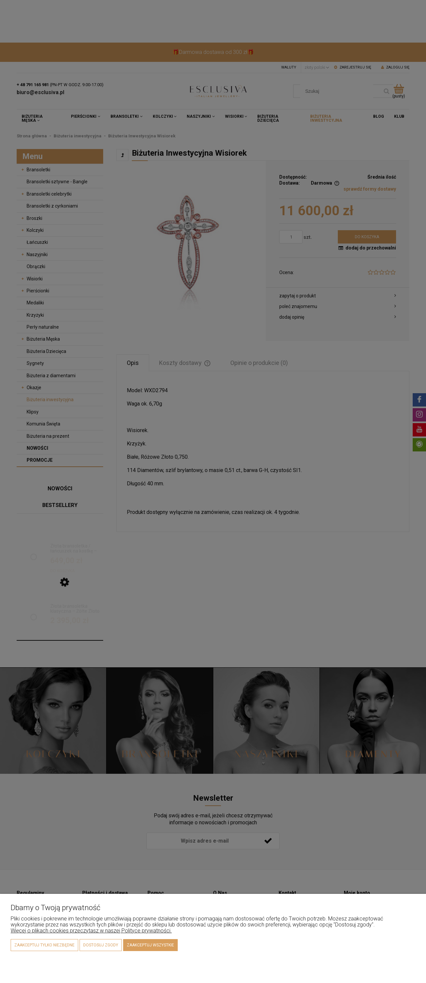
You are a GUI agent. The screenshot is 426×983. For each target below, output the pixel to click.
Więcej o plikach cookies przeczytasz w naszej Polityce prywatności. (91, 930)
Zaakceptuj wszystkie (150, 945)
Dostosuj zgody (100, 945)
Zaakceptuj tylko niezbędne (44, 945)
